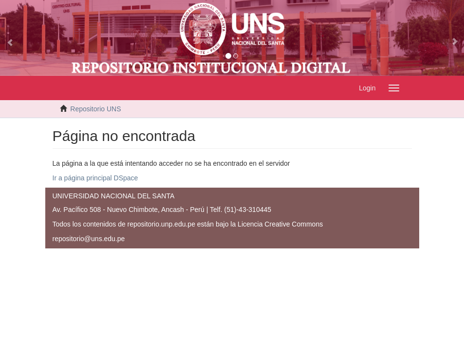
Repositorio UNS (95, 109)
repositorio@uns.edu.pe (89, 239)
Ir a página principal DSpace (95, 178)
